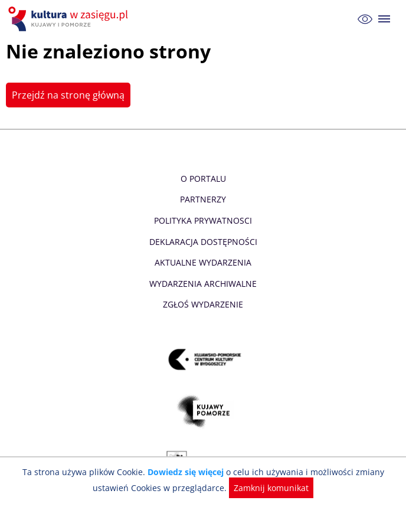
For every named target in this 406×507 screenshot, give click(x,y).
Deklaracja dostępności (203, 241)
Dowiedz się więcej (187, 471)
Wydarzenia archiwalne (203, 283)
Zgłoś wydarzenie (203, 304)
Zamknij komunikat (269, 487)
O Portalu (203, 178)
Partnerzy (203, 199)
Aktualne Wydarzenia (203, 262)
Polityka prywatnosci (203, 220)
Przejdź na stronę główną (67, 95)
